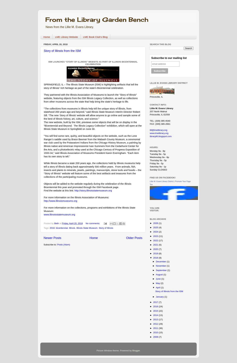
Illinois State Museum (86, 228)
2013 (156, 319)
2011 (156, 328)
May (158, 283)
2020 (156, 249)
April (158, 287)
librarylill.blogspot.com (161, 136)
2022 (156, 240)
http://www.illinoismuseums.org (60, 201)
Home (46, 37)
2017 (156, 302)
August (159, 274)
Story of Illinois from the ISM (62, 50)
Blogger (136, 350)
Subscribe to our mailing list (169, 58)
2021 (156, 245)
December (161, 261)
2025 (156, 227)
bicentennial (62, 228)
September (161, 270)
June (158, 279)
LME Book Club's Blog (95, 37)
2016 (156, 306)
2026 (156, 223)
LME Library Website (66, 37)
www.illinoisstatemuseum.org (59, 214)
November (161, 266)
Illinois (72, 228)
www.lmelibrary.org (159, 133)
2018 (52, 228)
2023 (156, 236)
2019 (156, 253)
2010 (156, 332)
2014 (156, 315)
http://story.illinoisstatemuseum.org (93, 190)
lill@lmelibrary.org (158, 130)
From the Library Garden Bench (96, 19)
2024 (156, 232)
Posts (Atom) (63, 244)
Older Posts (134, 238)
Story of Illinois (106, 228)
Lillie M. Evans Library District (161, 181)
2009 (156, 337)
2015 (156, 311)
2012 (156, 324)
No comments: (93, 223)
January (160, 297)
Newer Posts (52, 238)
